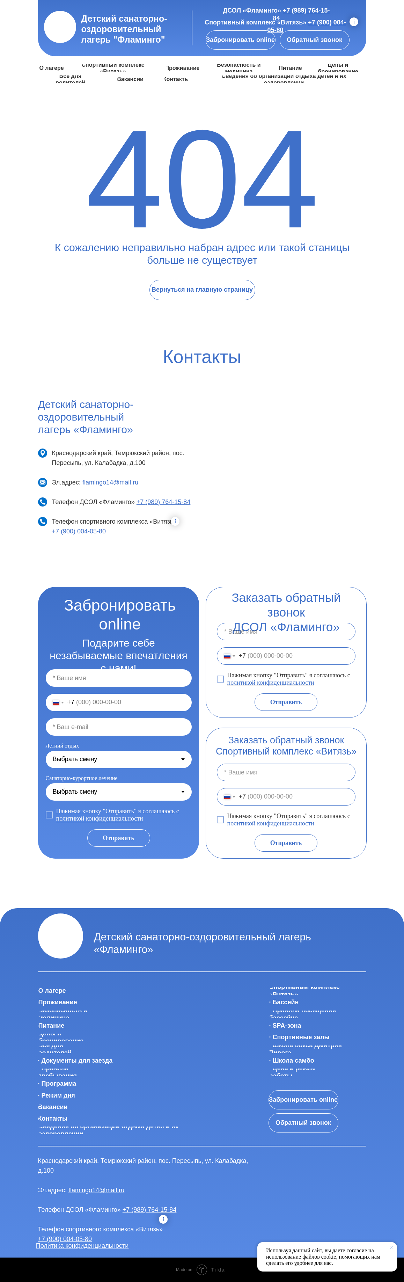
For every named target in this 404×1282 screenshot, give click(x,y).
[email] (119, 727)
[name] (286, 631)
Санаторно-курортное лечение (82, 778)
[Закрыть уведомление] (391, 1247)
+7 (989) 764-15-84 (164, 501)
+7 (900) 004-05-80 (79, 531)
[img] (60, 27)
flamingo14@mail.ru (110, 482)
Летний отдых (62, 746)
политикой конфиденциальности (270, 682)
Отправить (286, 702)
